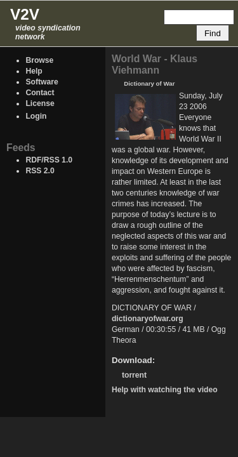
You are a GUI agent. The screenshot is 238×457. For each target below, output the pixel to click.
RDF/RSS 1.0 (48, 160)
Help (33, 71)
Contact (39, 92)
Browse (39, 60)
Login (35, 116)
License (39, 103)
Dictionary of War (149, 83)
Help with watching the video (165, 389)
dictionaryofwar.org (147, 318)
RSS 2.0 (39, 170)
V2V (24, 14)
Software (41, 81)
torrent (134, 375)
